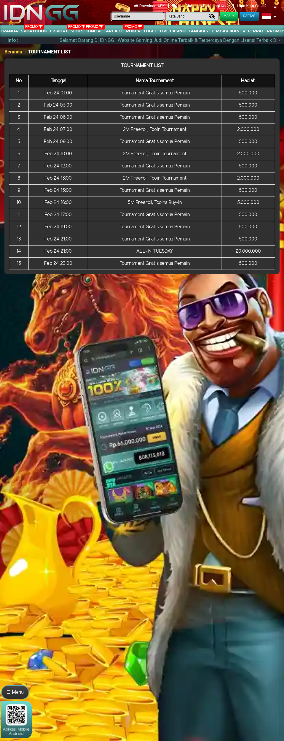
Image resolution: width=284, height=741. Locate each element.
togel (150, 30)
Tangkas (198, 30)
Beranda (13, 52)
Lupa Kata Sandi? (252, 6)
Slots (77, 30)
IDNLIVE (95, 30)
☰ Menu (15, 692)
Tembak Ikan (225, 30)
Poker (133, 30)
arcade (114, 30)
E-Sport (59, 30)
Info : (12, 40)
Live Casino (173, 30)
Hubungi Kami (216, 6)
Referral (253, 30)
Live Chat (183, 6)
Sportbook (34, 30)
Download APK (150, 6)
